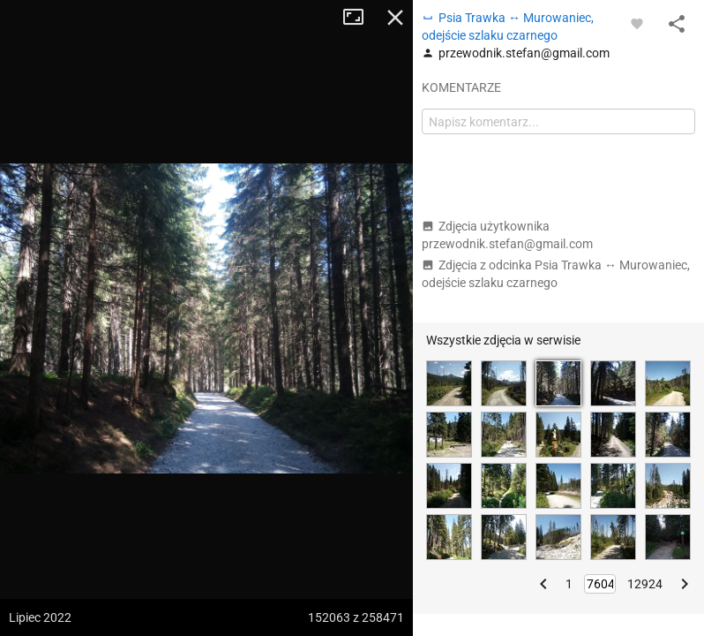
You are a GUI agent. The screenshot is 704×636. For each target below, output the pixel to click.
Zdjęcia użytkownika (507, 235)
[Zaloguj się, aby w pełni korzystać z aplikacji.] (637, 23)
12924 (645, 584)
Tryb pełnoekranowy (360, 17)
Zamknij (395, 17)
